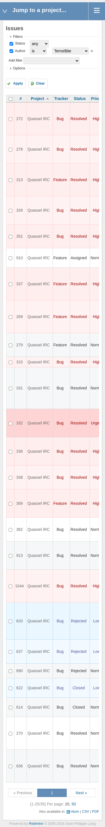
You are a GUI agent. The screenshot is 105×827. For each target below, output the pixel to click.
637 (19, 651)
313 (19, 179)
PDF (95, 812)
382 (19, 529)
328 (19, 210)
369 (19, 503)
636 (19, 766)
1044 (19, 586)
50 (74, 804)
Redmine (36, 824)
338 (19, 477)
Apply (18, 83)
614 (19, 707)
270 (19, 733)
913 (19, 555)
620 (19, 621)
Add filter (15, 60)
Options (19, 68)
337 (19, 284)
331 (19, 388)
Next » (81, 793)
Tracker (61, 98)
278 (19, 149)
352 (19, 236)
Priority (98, 98)
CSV (85, 812)
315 (19, 362)
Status (19, 43)
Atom (75, 812)
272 (19, 118)
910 (19, 258)
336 (19, 451)
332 (19, 423)
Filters (17, 37)
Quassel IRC (38, 118)
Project (37, 98)
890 (19, 671)
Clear (40, 83)
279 (19, 345)
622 (19, 688)
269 (19, 316)
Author (19, 51)
